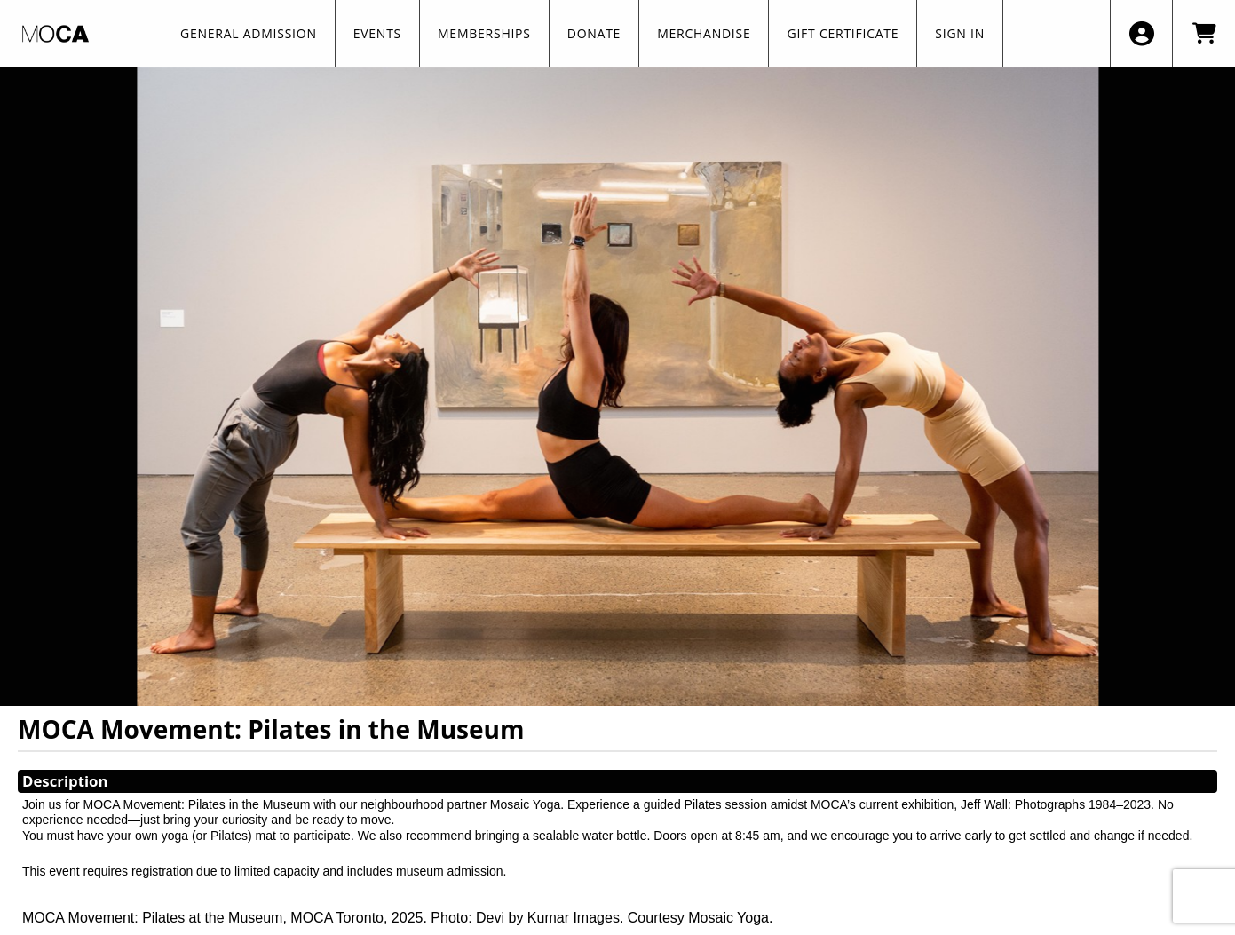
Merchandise (703, 33)
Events (377, 33)
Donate (594, 33)
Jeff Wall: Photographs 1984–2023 (1056, 804)
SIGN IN (960, 33)
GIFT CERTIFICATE (843, 33)
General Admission (248, 33)
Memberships (484, 33)
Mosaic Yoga (525, 804)
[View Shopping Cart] (1203, 33)
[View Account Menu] (1141, 33)
